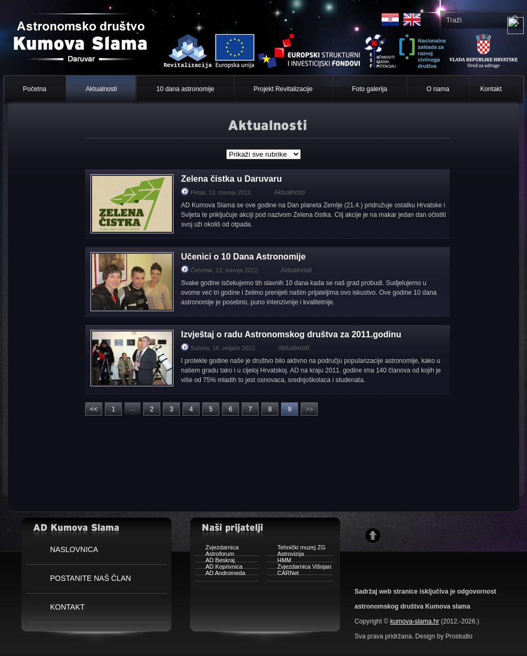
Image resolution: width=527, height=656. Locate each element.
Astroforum (214, 555)
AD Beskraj (215, 561)
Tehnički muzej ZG (296, 548)
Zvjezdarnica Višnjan (299, 567)
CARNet (283, 574)
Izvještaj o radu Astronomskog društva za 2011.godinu (291, 334)
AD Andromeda (220, 574)
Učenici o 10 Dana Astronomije (243, 256)
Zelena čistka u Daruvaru (231, 178)
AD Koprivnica (219, 567)
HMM (279, 561)
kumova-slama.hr (414, 621)
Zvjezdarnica (216, 548)
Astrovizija (285, 555)
